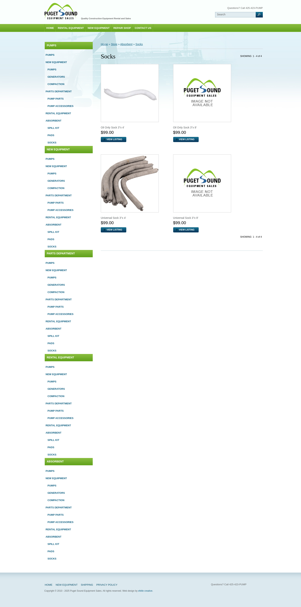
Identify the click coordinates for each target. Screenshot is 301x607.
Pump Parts (56, 98)
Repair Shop (122, 28)
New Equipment (99, 28)
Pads (51, 135)
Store (114, 44)
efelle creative (145, 591)
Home (50, 28)
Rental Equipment (71, 28)
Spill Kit (53, 128)
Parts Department (59, 91)
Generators (56, 76)
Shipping (87, 584)
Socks (52, 142)
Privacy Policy (106, 584)
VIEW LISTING (114, 139)
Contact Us (143, 28)
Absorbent (53, 120)
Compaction (56, 84)
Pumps (51, 45)
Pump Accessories (61, 106)
